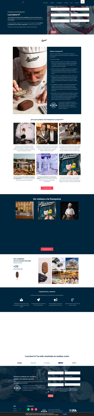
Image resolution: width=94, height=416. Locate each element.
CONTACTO (77, 3)
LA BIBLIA (66, 3)
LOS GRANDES (59, 3)
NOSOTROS (45, 3)
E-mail (52, 12)
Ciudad (52, 18)
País (71, 18)
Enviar (53, 32)
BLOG (71, 3)
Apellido (72, 6)
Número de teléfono (74, 12)
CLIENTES (52, 3)
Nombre (52, 6)
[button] (15, 211)
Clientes (14, 408)
